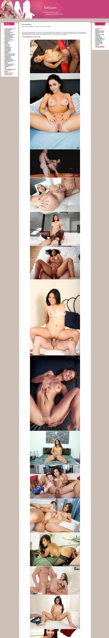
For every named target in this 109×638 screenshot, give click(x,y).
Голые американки (26, 24)
